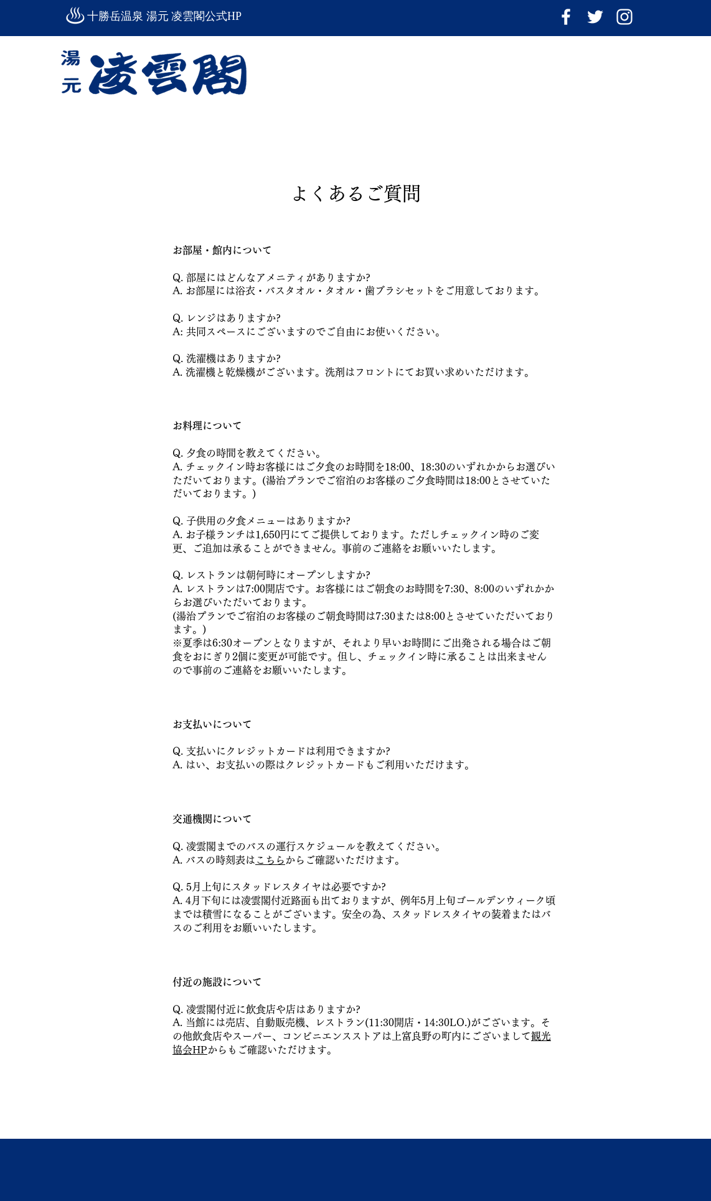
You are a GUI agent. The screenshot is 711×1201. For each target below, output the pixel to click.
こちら (270, 860)
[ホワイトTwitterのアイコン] (595, 16)
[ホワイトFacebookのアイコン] (566, 16)
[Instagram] (624, 16)
